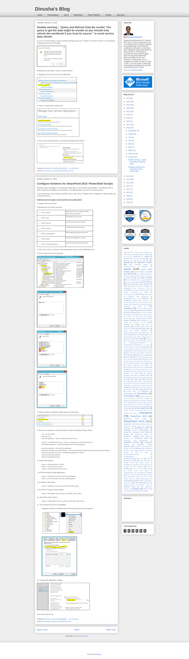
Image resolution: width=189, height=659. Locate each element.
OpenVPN (141, 383)
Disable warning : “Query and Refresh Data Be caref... (137, 162)
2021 (128, 111)
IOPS (148, 353)
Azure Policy (131, 284)
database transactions (133, 314)
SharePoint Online (142, 438)
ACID (128, 256)
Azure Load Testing (132, 282)
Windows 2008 (144, 485)
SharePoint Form (142, 428)
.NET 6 (132, 252)
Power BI (149, 389)
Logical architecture (133, 365)
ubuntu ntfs (129, 474)
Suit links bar (145, 464)
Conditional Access (131, 300)
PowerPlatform (129, 394)
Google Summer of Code (131, 347)
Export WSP (146, 333)
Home (40, 15)
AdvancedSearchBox (130, 258)
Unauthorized (139, 474)
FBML (134, 334)
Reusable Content (146, 402)
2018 (128, 121)
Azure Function (146, 278)
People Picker (145, 385)
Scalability (147, 404)
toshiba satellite (147, 468)
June (130, 140)
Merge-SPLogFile (138, 367)
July (130, 137)
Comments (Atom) (81, 636)
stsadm (136, 464)
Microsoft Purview (131, 371)
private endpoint (145, 396)
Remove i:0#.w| (145, 400)
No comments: (74, 168)
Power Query (131, 391)
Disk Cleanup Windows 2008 (141, 318)
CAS (139, 286)
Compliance (144, 298)
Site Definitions (136, 448)
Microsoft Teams (145, 371)
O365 (128, 379)
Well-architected (137, 483)
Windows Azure (129, 487)
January (131, 157)
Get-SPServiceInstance (145, 341)
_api (125, 252)
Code (146, 292)
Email (136, 326)
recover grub (127, 400)
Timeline (126, 468)
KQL (137, 357)
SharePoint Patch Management (136, 440)
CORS (139, 306)
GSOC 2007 (134, 349)
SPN (136, 452)
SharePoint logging (141, 434)
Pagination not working (131, 385)
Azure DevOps (131, 278)
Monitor (135, 375)
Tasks (134, 466)
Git (148, 345)
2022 (128, 108)
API (144, 260)
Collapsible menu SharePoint (137, 296)
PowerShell (46, 621)
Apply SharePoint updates (138, 264)
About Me (120, 15)
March (130, 150)
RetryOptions (134, 402)
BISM (132, 286)
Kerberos (149, 355)
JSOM (135, 355)
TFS (148, 466)
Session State (142, 410)
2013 (128, 183)
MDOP (147, 365)
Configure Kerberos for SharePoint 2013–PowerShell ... (136, 169)
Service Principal (129, 410)
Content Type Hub (144, 302)
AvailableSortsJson (129, 266)
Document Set (137, 322)
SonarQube (148, 448)
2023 (128, 105)
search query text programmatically (141, 406)
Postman (128, 389)
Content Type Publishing (131, 304)
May (130, 144)
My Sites (132, 377)
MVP (125, 377)
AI (151, 258)
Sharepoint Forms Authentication (136, 430)
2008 (128, 199)
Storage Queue (144, 462)
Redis (136, 400)
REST (125, 402)
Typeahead (140, 472)
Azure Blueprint (141, 274)
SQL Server (148, 458)
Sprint (146, 452)
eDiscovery (127, 327)
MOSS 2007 (145, 375)
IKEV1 (128, 353)
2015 (128, 176)
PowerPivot (145, 391)
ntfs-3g (150, 377)
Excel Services (47, 171)
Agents (141, 258)
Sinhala (126, 448)
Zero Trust (141, 491)
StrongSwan (127, 464)
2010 (128, 192)
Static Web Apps (145, 460)
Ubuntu (149, 473)
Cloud (126, 290)
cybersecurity (135, 310)
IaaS (127, 351)
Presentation (129, 396)
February (131, 154)
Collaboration (148, 294)
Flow (148, 334)
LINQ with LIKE (141, 361)
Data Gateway (131, 312)
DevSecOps (139, 316)
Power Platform (94, 15)
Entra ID (126, 328)
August (131, 134)
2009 (128, 196)
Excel (125, 330)
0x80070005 (148, 254)
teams (141, 466)
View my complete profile (133, 70)
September (132, 131)
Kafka (141, 355)
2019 (128, 118)
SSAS (128, 460)
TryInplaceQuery (129, 472)
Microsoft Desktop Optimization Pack (140, 369)
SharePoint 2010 (138, 416)
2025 (128, 98)
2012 (128, 186)
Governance (146, 347)
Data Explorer (147, 310)
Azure (66, 15)
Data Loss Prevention (145, 312)
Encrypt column (145, 326)
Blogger (98, 654)
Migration (126, 373)
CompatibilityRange (129, 298)
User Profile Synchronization (141, 479)
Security (128, 408)
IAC (133, 351)
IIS (151, 351)
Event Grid (135, 329)
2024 (128, 101)
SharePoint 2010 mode (135, 419)
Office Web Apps (129, 381)
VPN (125, 481)
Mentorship (127, 367)
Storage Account (129, 462)
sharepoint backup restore (132, 426)
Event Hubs (146, 329)
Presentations (53, 15)
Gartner (132, 341)
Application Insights (144, 262)
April (130, 147)
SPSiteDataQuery (129, 456)
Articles (108, 15)
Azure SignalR (144, 284)
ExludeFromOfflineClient (131, 333)
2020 (128, 115)
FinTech (141, 335)
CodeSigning (127, 294)
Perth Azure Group (141, 387)
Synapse (126, 466)
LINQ (143, 359)
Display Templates (130, 320)
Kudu (143, 357)
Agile (146, 258)
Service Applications (141, 408)
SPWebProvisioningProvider (132, 458)
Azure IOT (148, 280)
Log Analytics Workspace (134, 363)
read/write (147, 398)
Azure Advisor (139, 272)
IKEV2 (134, 353)
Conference (145, 300)
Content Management (130, 302)
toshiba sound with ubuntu (137, 470)
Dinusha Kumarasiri (134, 37)
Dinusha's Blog (52, 9)
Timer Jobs (136, 468)
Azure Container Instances (144, 276)
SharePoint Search (131, 442)
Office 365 (145, 379)
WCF (137, 481)
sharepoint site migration (142, 446)
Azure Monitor (146, 282)
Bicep (126, 286)
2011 (128, 189)
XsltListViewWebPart (130, 491)
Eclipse (137, 324)
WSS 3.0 (146, 489)
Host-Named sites (146, 349)
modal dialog (138, 373)
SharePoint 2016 (129, 424)
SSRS (134, 460)
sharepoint (57, 171)
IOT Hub (127, 355)
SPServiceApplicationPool (131, 454)
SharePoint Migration (131, 436)
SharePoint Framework (132, 432)
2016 (128, 128)
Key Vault (129, 357)
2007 (128, 202)
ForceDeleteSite (128, 337)
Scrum (126, 406)
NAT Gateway (141, 377)
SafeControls (130, 404)
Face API (127, 335)
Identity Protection (142, 351)
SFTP (134, 413)
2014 (128, 179)
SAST (139, 404)
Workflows (136, 489)
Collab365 (137, 294)
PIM (151, 387)
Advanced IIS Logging (141, 256)
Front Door (138, 339)
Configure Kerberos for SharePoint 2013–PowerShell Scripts (75, 183)
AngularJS (136, 260)
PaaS (148, 383)
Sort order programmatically (135, 450)
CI (144, 286)
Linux (150, 361)
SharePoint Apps (144, 424)
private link (127, 398)
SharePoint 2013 (67, 171)
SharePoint (78, 15)
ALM (128, 260)
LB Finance (134, 359)
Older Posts (111, 630)
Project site (137, 398)
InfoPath (141, 353)
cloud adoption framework (138, 290)
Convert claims (145, 304)
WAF (131, 481)
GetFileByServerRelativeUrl (138, 343)
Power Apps (138, 389)
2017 (128, 124)
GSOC (126, 349)
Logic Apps (148, 363)
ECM (147, 324)
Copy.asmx (127, 306)
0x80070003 (138, 254)
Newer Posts (42, 630)
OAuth (136, 379)
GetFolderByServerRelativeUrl (133, 345)
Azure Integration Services (134, 280)
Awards (144, 266)
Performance (128, 387)
